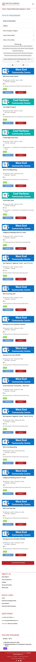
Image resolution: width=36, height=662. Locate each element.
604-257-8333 (8, 617)
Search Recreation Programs (9, 606)
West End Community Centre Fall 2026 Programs (18, 55)
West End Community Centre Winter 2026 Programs (18, 46)
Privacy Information (7, 585)
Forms (3, 598)
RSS (18, 61)
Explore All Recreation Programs (16, 9)
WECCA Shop (5, 587)
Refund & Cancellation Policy (9, 600)
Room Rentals (5, 603)
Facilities (4, 582)
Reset (28, 59)
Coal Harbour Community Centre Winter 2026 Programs (18, 48)
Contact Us (9, 656)
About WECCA (5, 577)
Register (21, 92)
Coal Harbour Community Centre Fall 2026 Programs (18, 53)
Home (4, 9)
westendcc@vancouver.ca (11, 620)
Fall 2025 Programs (18, 51)
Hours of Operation (6, 579)
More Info (8, 92)
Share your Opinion (12, 623)
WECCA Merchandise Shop (18, 658)
